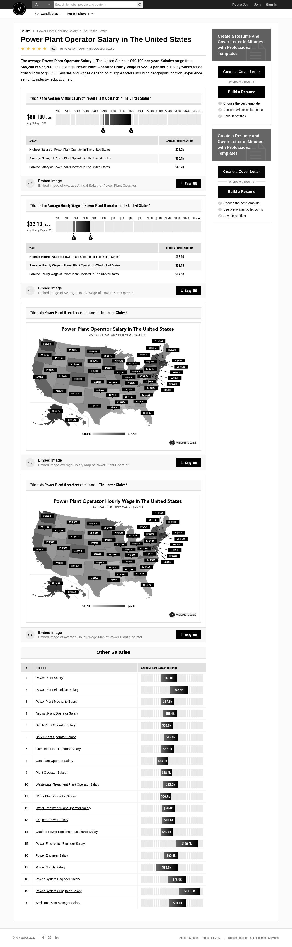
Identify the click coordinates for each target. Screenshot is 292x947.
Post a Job (240, 4)
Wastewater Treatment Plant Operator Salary (67, 784)
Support (194, 937)
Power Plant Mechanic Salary (57, 701)
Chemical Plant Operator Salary (58, 749)
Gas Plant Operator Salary (54, 761)
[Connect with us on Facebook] (43, 937)
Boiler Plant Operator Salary (56, 737)
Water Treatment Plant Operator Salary (63, 808)
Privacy (215, 937)
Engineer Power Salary (52, 820)
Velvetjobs (19, 8)
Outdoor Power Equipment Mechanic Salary (67, 832)
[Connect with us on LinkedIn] (57, 937)
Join (257, 4)
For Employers (80, 13)
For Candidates (48, 13)
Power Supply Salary (50, 867)
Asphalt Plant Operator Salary (57, 713)
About (182, 937)
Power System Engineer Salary (58, 879)
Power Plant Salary (49, 678)
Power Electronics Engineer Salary (60, 843)
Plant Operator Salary (51, 772)
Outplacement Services (264, 937)
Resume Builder (238, 937)
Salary (25, 31)
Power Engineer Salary (52, 855)
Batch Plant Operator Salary (56, 725)
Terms (205, 937)
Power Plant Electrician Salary (57, 690)
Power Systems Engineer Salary (59, 891)
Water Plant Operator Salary (56, 796)
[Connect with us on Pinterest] (50, 937)
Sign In (271, 4)
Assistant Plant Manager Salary (58, 903)
